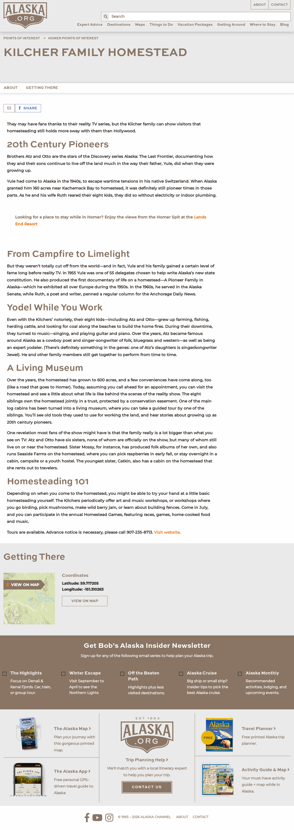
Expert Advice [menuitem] (90, 25)
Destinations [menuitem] (118, 25)
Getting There (42, 88)
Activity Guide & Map (266, 770)
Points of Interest (21, 38)
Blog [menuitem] (284, 25)
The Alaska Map (72, 729)
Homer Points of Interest (73, 38)
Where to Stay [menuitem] (262, 25)
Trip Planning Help (147, 760)
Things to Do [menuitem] (161, 25)
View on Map (84, 601)
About (259, 4)
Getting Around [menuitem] (231, 25)
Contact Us (147, 787)
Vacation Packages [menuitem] (195, 25)
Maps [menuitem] (140, 25)
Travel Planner (259, 729)
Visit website (167, 532)
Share (28, 108)
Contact (279, 4)
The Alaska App (72, 771)
